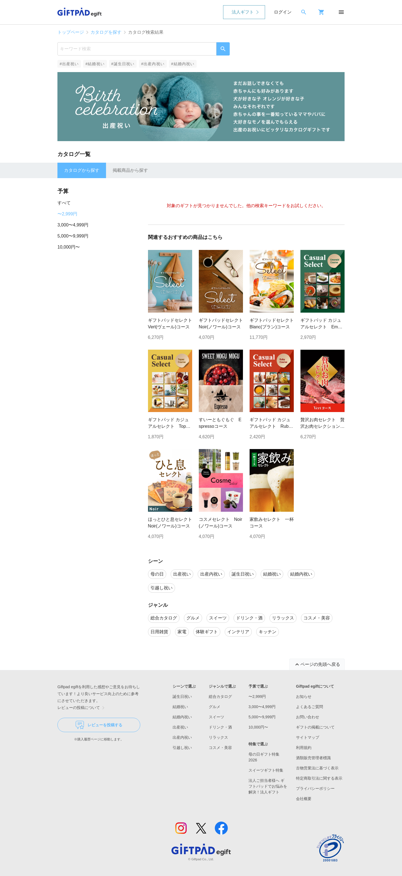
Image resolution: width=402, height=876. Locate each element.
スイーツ (216, 717)
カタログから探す (81, 170)
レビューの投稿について (82, 708)
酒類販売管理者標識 (313, 758)
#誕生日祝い (123, 64)
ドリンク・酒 (220, 727)
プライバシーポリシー (315, 788)
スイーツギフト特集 (265, 770)
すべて (64, 202)
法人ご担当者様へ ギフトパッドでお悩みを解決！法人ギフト (267, 786)
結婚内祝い (182, 717)
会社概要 (303, 798)
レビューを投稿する (99, 725)
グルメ (214, 707)
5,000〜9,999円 (72, 236)
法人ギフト (243, 12)
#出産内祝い (153, 64)
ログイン (283, 12)
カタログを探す (106, 32)
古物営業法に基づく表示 (317, 768)
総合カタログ (220, 696)
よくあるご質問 (309, 707)
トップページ (70, 32)
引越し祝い (182, 747)
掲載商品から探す (130, 170)
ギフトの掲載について (315, 727)
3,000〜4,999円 (72, 225)
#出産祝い (69, 64)
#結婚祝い (94, 64)
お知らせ (303, 696)
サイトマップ (307, 737)
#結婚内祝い (183, 64)
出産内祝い (182, 737)
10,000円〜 (68, 247)
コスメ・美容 (220, 747)
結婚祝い (180, 707)
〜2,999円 (67, 214)
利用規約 (303, 747)
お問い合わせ (307, 717)
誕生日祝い (182, 696)
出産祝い (180, 727)
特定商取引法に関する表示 (319, 778)
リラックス (218, 737)
